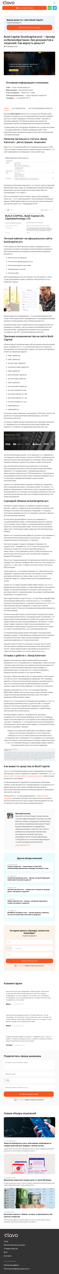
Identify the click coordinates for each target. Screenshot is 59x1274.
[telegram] (55, 8)
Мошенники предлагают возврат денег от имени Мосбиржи (27, 1180)
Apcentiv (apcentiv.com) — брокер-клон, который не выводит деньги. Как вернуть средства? (28, 890)
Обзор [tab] (6, 108)
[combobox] (9, 948)
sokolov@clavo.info (22, 845)
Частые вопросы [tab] (18, 108)
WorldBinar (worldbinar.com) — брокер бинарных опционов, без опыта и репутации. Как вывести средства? (28, 913)
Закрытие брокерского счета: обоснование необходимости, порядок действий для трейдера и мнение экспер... (28, 1144)
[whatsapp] (50, 8)
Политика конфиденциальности (16, 1269)
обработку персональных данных (34, 966)
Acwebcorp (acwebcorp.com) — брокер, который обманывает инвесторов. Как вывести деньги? (28, 879)
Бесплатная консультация (14, 1245)
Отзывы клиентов (11, 1248)
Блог (6, 1252)
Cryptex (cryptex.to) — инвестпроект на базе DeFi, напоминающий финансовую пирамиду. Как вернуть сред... (28, 867)
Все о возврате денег (24, 8)
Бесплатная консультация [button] (30, 961)
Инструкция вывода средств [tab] (40, 108)
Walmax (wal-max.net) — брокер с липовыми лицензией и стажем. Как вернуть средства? (27, 902)
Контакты (7, 1256)
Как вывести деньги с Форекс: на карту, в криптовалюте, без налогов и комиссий (28, 1215)
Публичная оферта (11, 1265)
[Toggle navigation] (54, 3)
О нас (6, 1241)
